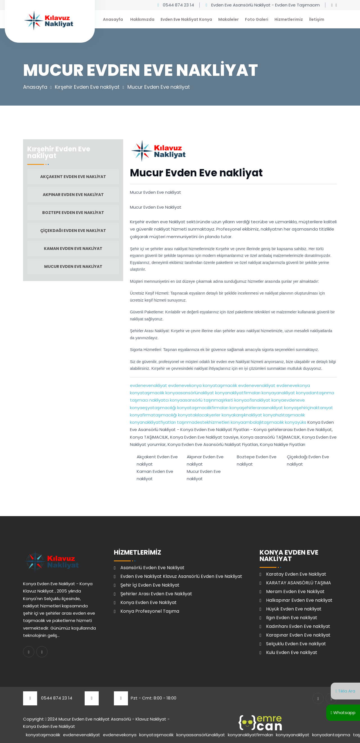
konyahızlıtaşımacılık (283, 415)
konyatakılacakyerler (198, 415)
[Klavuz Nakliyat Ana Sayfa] (48, 20)
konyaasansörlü (185, 400)
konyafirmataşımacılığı (153, 415)
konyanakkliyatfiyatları (153, 422)
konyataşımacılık (219, 385)
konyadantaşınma (314, 393)
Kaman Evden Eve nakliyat (73, 248)
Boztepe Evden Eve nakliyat (73, 212)
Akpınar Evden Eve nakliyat (73, 194)
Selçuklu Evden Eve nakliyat (296, 644)
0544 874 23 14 (178, 5)
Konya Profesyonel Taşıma (149, 611)
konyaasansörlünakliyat (189, 393)
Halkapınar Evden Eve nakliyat (299, 600)
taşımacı (139, 400)
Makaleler (228, 19)
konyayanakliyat (277, 393)
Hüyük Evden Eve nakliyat (293, 609)
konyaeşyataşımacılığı (153, 408)
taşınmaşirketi (217, 400)
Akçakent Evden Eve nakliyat (73, 176)
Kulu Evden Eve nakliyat (291, 652)
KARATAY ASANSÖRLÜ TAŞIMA (298, 583)
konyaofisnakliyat (251, 400)
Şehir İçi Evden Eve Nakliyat (149, 585)
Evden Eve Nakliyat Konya (186, 19)
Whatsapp (343, 712)
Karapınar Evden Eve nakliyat (298, 635)
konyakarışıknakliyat (241, 415)
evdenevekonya (184, 385)
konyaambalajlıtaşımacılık (257, 422)
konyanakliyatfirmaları (237, 393)
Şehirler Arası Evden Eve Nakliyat (156, 594)
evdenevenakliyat (148, 385)
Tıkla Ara (345, 691)
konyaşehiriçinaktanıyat (308, 408)
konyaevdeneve (287, 400)
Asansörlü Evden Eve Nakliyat (152, 568)
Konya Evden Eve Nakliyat (148, 602)
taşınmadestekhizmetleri (203, 422)
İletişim (316, 19)
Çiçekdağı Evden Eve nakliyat (73, 230)
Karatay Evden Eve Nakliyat (296, 574)
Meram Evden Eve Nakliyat (295, 591)
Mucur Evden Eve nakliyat (73, 266)
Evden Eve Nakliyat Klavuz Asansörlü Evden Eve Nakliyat (181, 576)
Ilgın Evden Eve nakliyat (291, 618)
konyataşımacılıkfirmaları (202, 408)
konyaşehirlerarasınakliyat (255, 408)
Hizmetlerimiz (288, 19)
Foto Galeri (256, 19)
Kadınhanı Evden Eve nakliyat (298, 626)
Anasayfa (113, 19)
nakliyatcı (158, 400)
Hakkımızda (142, 19)
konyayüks (295, 422)
